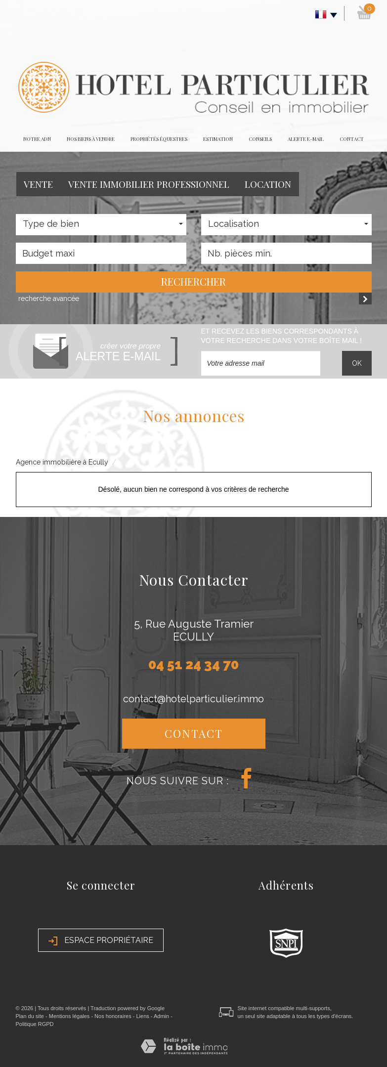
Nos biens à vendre (91, 138)
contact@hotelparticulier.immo (193, 699)
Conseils (260, 138)
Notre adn (37, 138)
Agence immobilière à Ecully (62, 462)
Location (268, 183)
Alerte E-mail (306, 138)
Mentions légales (69, 1016)
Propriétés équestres (158, 138)
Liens (142, 1016)
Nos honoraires (112, 1016)
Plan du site (30, 1016)
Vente (38, 183)
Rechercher (193, 281)
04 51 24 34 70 (193, 664)
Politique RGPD (35, 1024)
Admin (161, 1016)
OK (357, 363)
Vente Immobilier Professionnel (148, 183)
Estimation (218, 138)
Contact (352, 138)
